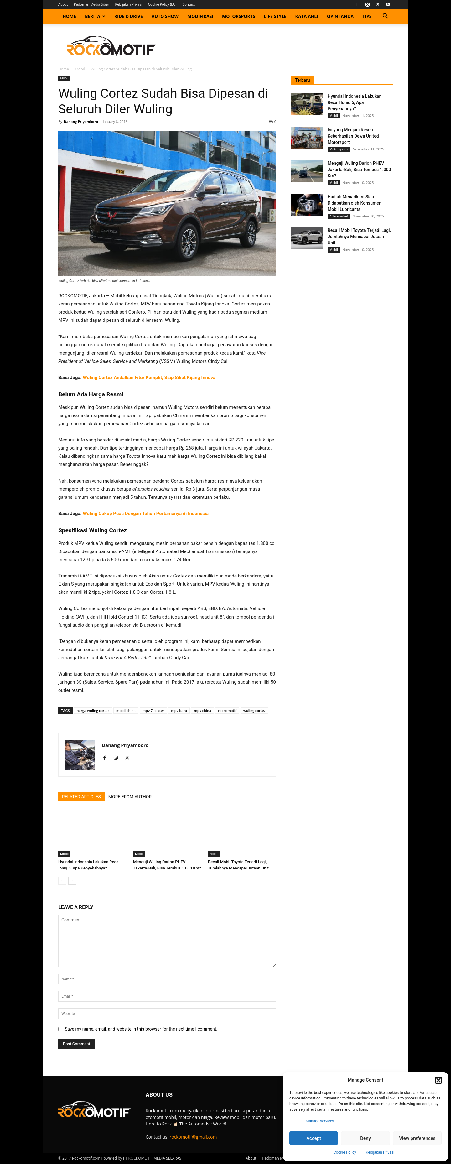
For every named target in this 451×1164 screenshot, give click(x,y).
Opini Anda (340, 16)
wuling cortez (254, 710)
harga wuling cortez (93, 710)
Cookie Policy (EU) (162, 4)
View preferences (417, 1138)
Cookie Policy (345, 1152)
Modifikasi (200, 16)
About (63, 4)
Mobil (80, 69)
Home (69, 16)
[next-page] (72, 881)
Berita (95, 16)
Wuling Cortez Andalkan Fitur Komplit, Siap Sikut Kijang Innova (149, 377)
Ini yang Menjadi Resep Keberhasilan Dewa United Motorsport (353, 136)
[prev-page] (62, 881)
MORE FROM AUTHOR (130, 796)
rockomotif (227, 710)
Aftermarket (338, 216)
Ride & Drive (128, 16)
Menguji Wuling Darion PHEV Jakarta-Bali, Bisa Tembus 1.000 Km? (359, 169)
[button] (438, 1080)
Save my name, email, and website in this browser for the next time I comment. (141, 1028)
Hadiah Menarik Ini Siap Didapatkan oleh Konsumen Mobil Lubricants (354, 203)
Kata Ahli (306, 16)
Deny (365, 1138)
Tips (366, 16)
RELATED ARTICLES (81, 796)
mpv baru (179, 710)
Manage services (320, 1121)
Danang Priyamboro (81, 121)
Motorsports (238, 16)
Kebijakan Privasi (380, 1152)
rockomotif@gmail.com (193, 1137)
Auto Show (165, 16)
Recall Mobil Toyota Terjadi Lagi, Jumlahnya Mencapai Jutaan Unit (359, 236)
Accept (313, 1138)
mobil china (126, 710)
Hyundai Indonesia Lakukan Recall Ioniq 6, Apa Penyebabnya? (354, 102)
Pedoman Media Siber (91, 4)
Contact (188, 4)
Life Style (275, 16)
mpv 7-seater (153, 710)
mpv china (202, 710)
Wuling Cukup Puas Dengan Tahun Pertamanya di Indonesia (146, 513)
